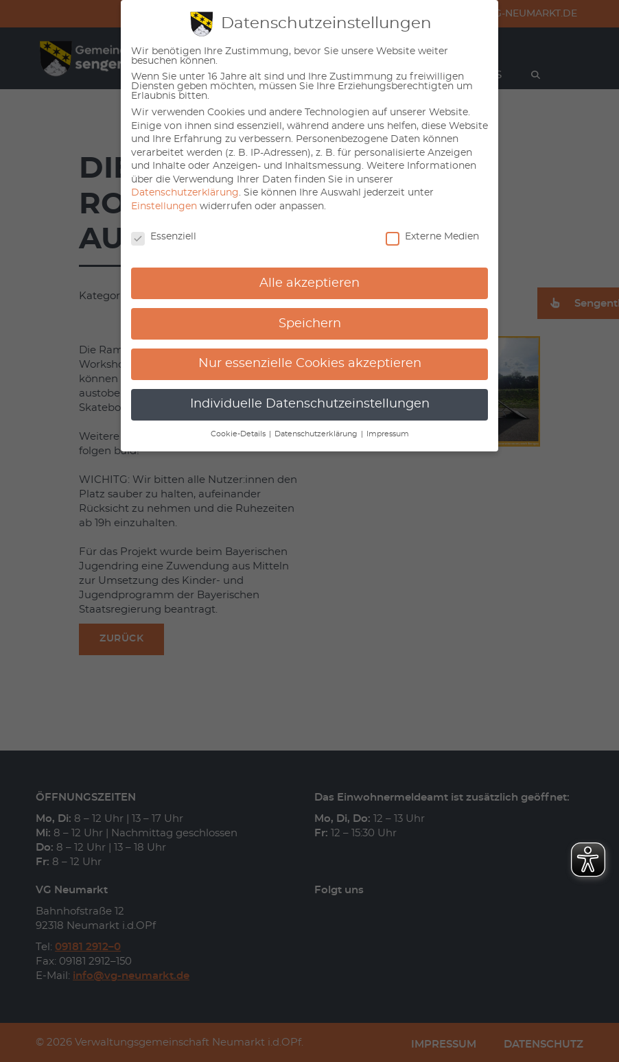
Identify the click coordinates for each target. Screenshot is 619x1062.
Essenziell (163, 236)
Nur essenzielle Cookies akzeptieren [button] (309, 363)
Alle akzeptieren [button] (309, 283)
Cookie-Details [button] (239, 434)
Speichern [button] (310, 324)
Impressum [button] (387, 434)
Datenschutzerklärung (185, 193)
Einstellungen (164, 206)
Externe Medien (432, 236)
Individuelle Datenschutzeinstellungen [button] (310, 404)
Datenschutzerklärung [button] (317, 434)
